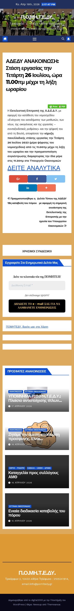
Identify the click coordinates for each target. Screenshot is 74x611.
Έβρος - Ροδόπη (16, 468)
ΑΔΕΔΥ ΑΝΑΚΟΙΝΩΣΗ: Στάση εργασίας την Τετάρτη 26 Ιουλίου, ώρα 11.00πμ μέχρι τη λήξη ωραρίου (34, 75)
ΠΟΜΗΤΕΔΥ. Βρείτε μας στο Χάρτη (27, 326)
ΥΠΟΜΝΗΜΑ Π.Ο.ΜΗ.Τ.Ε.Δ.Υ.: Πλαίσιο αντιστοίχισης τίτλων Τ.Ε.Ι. (34, 400)
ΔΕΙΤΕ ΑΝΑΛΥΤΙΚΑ (34, 168)
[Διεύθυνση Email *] (37, 285)
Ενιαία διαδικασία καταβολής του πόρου (36, 513)
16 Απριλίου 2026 (22, 444)
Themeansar (53, 604)
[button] (63, 38)
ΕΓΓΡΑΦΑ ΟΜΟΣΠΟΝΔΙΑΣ (35, 392)
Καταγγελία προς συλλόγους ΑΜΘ (33, 474)
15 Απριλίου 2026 (22, 521)
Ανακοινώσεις (15, 392)
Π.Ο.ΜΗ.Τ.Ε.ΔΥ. (37, 17)
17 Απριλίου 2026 (22, 406)
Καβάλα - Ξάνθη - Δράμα (39, 468)
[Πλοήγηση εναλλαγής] (34, 39)
